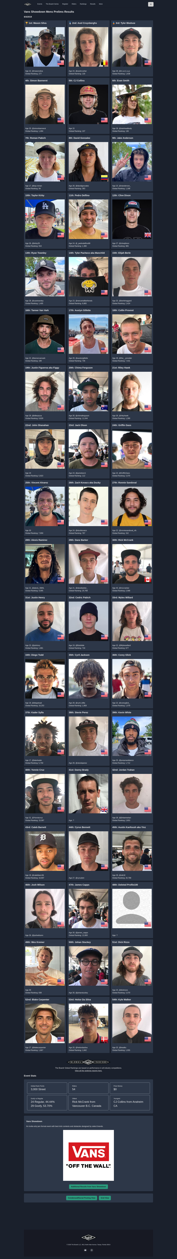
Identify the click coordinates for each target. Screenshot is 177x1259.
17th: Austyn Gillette (80, 310)
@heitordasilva (81, 1047)
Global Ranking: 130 (77, 74)
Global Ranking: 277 (33, 74)
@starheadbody (125, 128)
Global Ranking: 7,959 (34, 533)
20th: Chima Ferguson (81, 367)
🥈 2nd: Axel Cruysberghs (83, 23)
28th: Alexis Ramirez (36, 540)
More (101, 4)
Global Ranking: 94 (33, 188)
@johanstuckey (82, 993)
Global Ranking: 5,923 (34, 476)
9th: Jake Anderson (122, 138)
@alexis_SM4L (38, 588)
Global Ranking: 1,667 (34, 1050)
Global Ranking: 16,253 (34, 706)
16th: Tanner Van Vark (37, 310)
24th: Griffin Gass (121, 425)
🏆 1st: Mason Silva (35, 23)
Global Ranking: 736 (77, 361)
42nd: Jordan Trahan (123, 770)
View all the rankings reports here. (88, 1071)
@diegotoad (37, 703)
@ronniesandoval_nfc (127, 530)
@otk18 (122, 875)
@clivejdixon (124, 243)
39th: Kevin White (121, 712)
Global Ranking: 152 (120, 533)
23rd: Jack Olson (78, 425)
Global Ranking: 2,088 (121, 591)
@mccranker (124, 588)
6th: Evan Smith (120, 80)
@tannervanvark (38, 358)
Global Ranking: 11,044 (78, 418)
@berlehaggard (125, 301)
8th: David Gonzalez (79, 138)
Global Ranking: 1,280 (121, 418)
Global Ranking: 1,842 (78, 1050)
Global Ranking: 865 (120, 246)
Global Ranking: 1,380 (78, 246)
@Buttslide (80, 645)
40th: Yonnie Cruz (34, 770)
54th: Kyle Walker (121, 999)
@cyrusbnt (80, 878)
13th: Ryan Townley (35, 253)
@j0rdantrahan (125, 818)
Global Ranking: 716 (77, 648)
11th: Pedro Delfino (79, 195)
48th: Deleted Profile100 (125, 885)
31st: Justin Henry (35, 597)
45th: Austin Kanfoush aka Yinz (129, 827)
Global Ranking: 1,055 (121, 1050)
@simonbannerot (39, 128)
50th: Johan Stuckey (80, 942)
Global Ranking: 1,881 (34, 648)
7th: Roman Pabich (35, 138)
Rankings (83, 4)
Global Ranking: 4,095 (34, 591)
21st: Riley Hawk (121, 367)
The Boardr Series (52, 4)
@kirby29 (36, 243)
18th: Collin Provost (123, 310)
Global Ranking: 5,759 (34, 763)
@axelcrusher (81, 71)
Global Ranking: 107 (77, 131)
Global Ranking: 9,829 (34, 418)
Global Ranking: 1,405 (34, 303)
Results (92, 4)
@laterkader (37, 760)
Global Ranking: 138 (120, 131)
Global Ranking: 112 (77, 476)
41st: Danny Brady (79, 770)
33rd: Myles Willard (122, 597)
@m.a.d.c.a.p (124, 71)
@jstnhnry (36, 645)
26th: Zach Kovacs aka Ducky (84, 482)
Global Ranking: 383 (77, 188)
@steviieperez (81, 763)
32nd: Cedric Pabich (79, 597)
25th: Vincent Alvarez (36, 482)
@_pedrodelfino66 (83, 243)
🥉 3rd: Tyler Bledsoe (123, 23)
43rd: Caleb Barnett (35, 827)
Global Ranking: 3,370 (121, 476)
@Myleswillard (125, 645)
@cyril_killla (80, 703)
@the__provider (125, 358)
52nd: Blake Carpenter (37, 999)
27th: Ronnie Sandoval (124, 482)
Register (65, 4)
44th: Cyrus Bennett (79, 827)
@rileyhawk (123, 416)
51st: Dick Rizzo (120, 942)
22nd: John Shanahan (37, 425)
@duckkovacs (81, 530)
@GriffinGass (124, 473)
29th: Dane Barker (78, 540)
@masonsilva (37, 71)
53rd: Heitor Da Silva (80, 999)
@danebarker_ (81, 588)
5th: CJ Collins (77, 80)
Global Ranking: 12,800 (78, 935)
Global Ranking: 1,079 (121, 706)
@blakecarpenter (39, 1047)
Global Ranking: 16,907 (34, 878)
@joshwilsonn (37, 935)
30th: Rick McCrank (122, 540)
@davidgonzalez (82, 186)
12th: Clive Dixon (121, 195)
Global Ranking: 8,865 (78, 303)
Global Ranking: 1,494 (34, 131)
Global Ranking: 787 (77, 533)
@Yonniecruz (37, 818)
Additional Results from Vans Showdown (88, 1187)
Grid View (105, 1198)
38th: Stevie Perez (78, 712)
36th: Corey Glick (121, 655)
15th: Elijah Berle (121, 253)
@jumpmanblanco (126, 760)
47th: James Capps (79, 885)
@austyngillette (82, 358)
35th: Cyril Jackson (79, 655)
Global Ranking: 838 (33, 993)
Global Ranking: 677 (120, 648)
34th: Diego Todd (34, 655)
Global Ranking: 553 (33, 246)
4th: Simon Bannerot (36, 80)
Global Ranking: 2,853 (121, 820)
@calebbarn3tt (38, 875)
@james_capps (82, 933)
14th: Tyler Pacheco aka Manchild (87, 253)
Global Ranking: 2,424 (121, 303)
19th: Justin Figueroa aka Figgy (42, 367)
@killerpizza (37, 416)
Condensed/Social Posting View (81, 1198)
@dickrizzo (123, 990)
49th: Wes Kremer (34, 942)
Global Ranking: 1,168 (121, 188)
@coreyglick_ (124, 703)
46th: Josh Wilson (35, 885)
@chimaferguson (82, 416)
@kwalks (122, 1047)
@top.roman (37, 186)
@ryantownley (38, 301)
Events (39, 4)
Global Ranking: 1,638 (121, 74)
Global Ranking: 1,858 (78, 706)
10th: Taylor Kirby (34, 195)
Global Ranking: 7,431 (121, 361)
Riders (74, 4)
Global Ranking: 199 (33, 361)
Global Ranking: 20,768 (78, 591)
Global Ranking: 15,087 (34, 820)
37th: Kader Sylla (34, 712)
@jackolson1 (81, 473)
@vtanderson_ (125, 186)
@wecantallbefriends (84, 301)
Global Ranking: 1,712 (121, 763)
